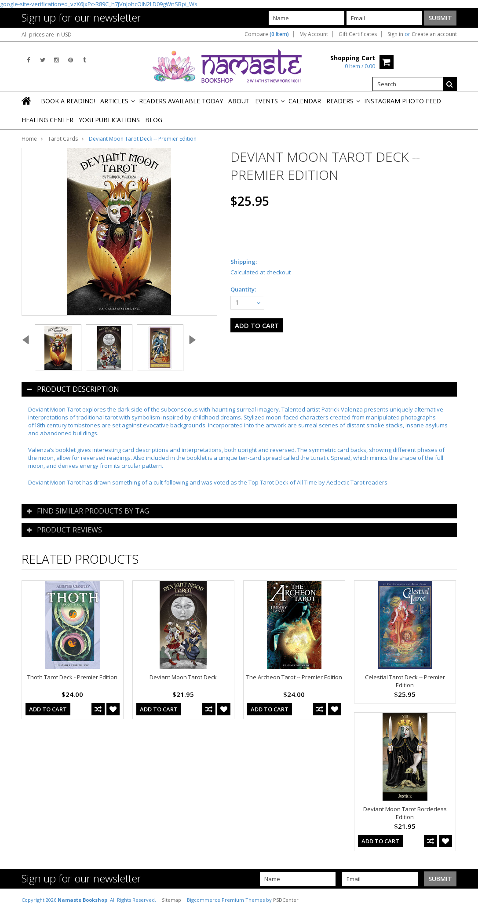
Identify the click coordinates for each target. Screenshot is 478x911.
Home (29, 138)
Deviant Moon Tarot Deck (183, 677)
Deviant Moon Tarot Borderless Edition (405, 813)
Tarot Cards (63, 138)
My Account (313, 34)
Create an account (434, 34)
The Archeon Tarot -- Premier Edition (294, 677)
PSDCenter (286, 899)
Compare (266, 34)
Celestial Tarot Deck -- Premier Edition (405, 681)
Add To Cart (48, 709)
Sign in (395, 34)
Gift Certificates (358, 34)
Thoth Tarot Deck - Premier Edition (72, 677)
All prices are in (47, 34)
